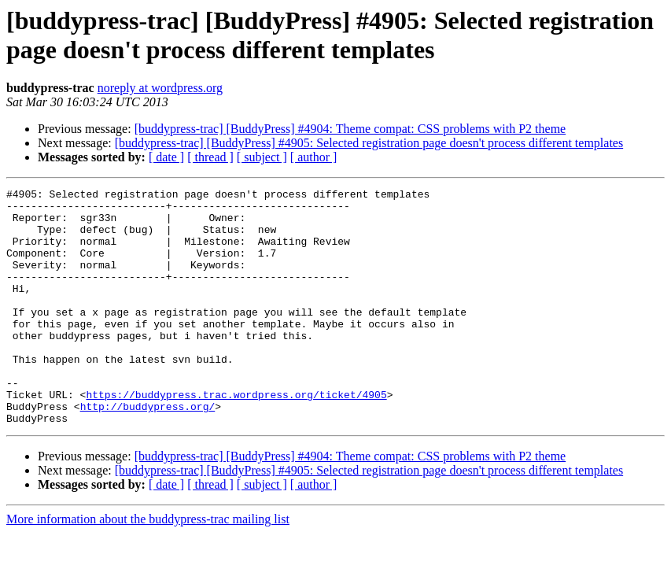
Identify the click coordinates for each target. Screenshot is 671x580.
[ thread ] (210, 157)
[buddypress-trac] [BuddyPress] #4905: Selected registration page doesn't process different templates (369, 143)
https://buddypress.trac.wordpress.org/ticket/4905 (236, 437)
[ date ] (166, 157)
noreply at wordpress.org (160, 87)
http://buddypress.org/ (148, 451)
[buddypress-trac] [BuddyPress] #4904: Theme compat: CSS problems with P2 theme (350, 128)
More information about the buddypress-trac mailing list (147, 566)
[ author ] (313, 157)
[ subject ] (262, 157)
